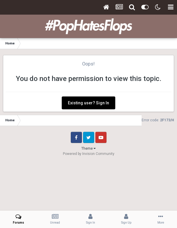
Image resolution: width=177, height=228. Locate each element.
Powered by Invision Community (88, 154)
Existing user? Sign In (88, 103)
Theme (88, 148)
